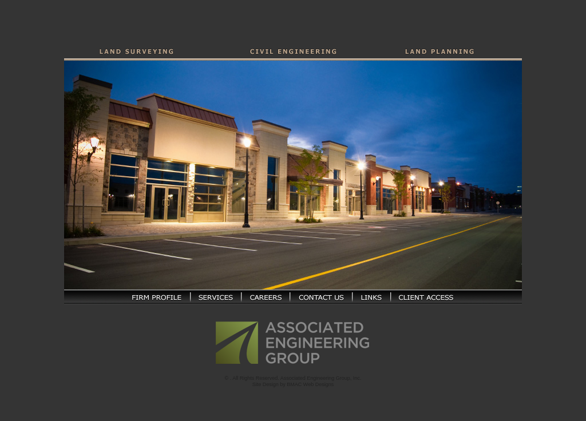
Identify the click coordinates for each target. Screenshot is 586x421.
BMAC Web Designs (310, 380)
